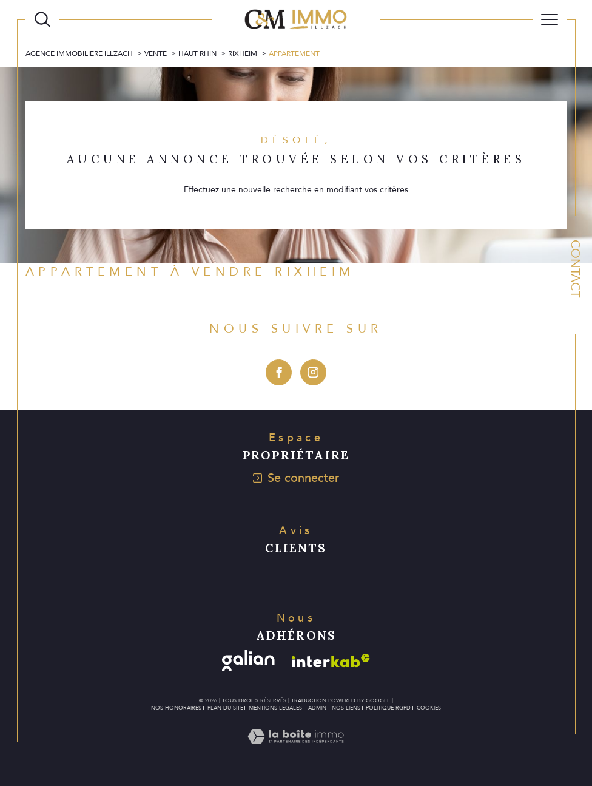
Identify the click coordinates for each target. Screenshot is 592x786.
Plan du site (225, 707)
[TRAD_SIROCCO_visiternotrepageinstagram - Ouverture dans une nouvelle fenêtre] (313, 372)
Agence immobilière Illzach (79, 53)
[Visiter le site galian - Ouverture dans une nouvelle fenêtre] (248, 660)
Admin (317, 707)
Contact (575, 268)
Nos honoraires (176, 707)
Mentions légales (275, 707)
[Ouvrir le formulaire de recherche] (42, 19)
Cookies (429, 708)
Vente (155, 53)
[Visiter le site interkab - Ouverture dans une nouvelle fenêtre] (331, 661)
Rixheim (242, 53)
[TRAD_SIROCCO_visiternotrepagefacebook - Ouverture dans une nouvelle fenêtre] (279, 372)
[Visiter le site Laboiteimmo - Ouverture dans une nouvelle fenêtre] (295, 750)
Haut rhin (197, 53)
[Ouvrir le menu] (550, 19)
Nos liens (346, 707)
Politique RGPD (388, 707)
